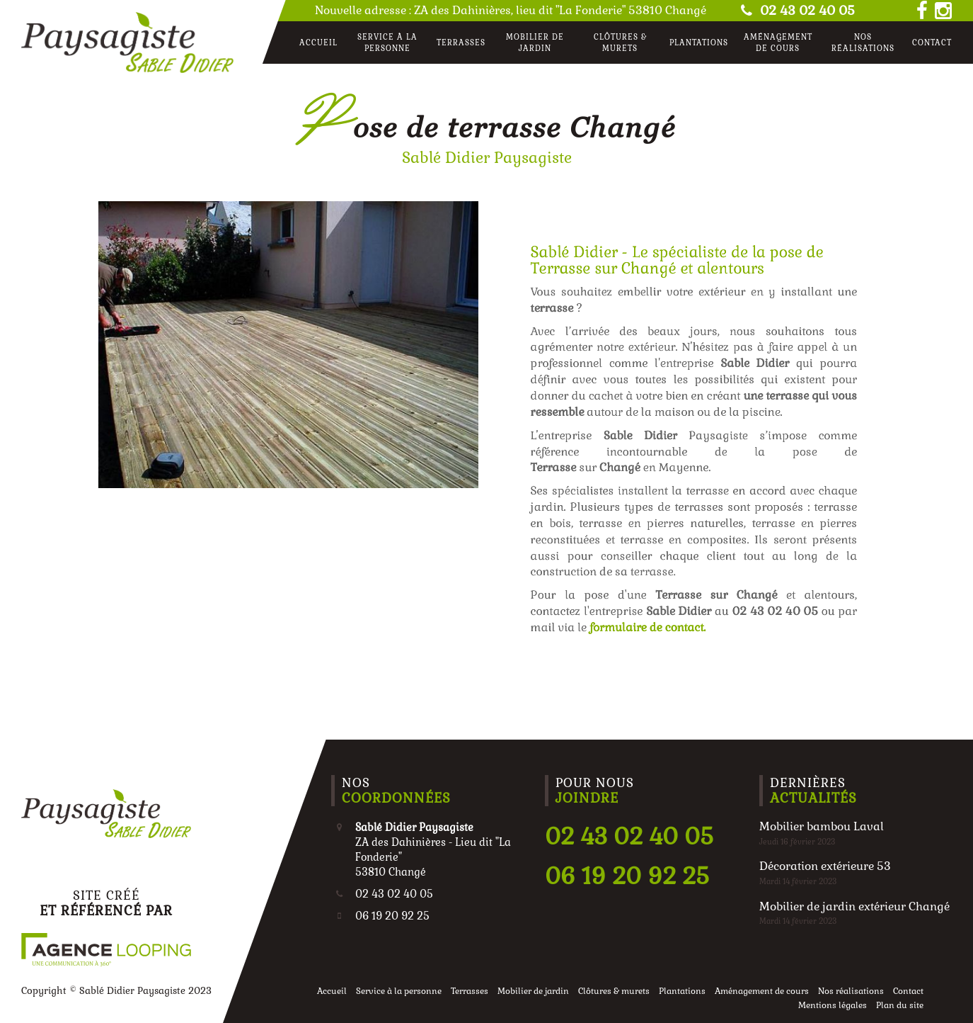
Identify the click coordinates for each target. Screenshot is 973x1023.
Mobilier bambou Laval (821, 826)
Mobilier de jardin (535, 42)
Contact (932, 42)
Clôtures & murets (620, 42)
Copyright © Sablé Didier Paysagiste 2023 (116, 991)
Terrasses (461, 42)
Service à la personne (387, 42)
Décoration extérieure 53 (825, 866)
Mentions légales (832, 1005)
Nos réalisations (862, 42)
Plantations (698, 42)
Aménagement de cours (778, 42)
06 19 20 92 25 (627, 876)
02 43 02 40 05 (796, 10)
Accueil (318, 42)
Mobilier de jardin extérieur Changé (854, 906)
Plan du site (899, 1005)
